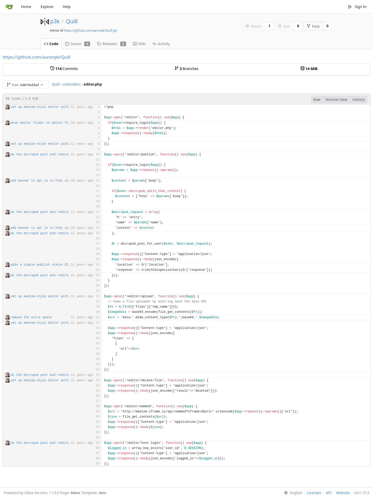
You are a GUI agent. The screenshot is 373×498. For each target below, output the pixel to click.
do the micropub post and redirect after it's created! (60, 154)
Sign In (357, 6)
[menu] (292, 493)
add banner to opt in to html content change (51, 181)
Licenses (314, 492)
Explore (47, 6)
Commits (64, 68)
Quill (72, 21)
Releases (111, 43)
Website (343, 492)
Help (67, 6)
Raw (317, 99)
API (329, 492)
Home (26, 6)
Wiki (139, 43)
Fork (313, 26)
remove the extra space (31, 317)
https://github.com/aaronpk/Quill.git (90, 30)
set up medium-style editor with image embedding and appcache (67, 107)
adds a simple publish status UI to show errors (53, 265)
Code (51, 43)
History (359, 99)
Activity (161, 43)
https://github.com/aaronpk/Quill (36, 57)
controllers (71, 84)
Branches (186, 68)
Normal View (336, 99)
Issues (77, 43)
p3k (55, 21)
